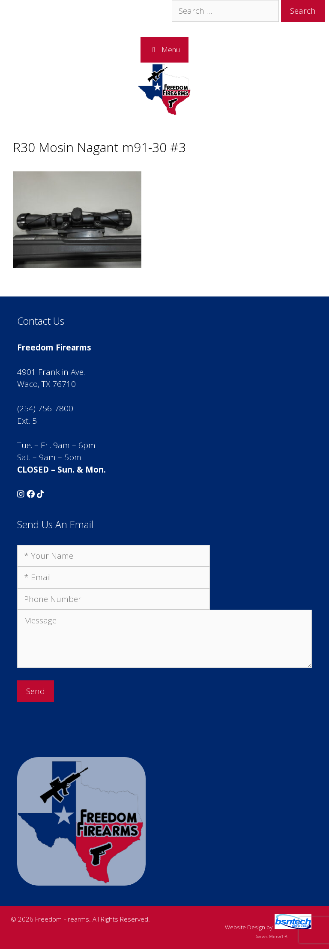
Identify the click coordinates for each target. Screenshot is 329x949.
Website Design (245, 927)
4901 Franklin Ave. (51, 371)
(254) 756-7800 (45, 408)
